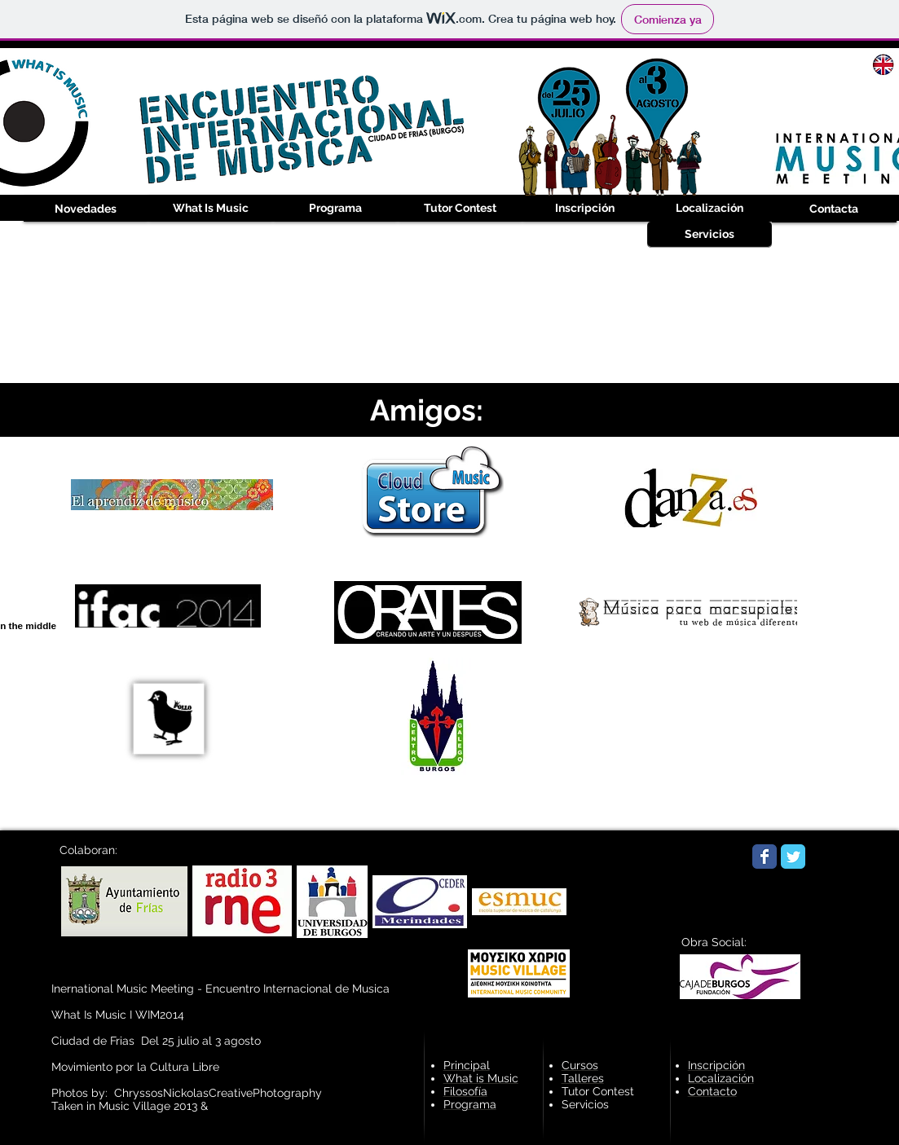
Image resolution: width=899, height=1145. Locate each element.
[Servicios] (709, 235)
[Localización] (709, 209)
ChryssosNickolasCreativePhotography (218, 1092)
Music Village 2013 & (155, 1105)
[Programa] (335, 209)
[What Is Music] (210, 209)
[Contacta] (834, 209)
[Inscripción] (584, 209)
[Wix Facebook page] (764, 856)
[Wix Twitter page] (793, 856)
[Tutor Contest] (460, 209)
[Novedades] (86, 209)
